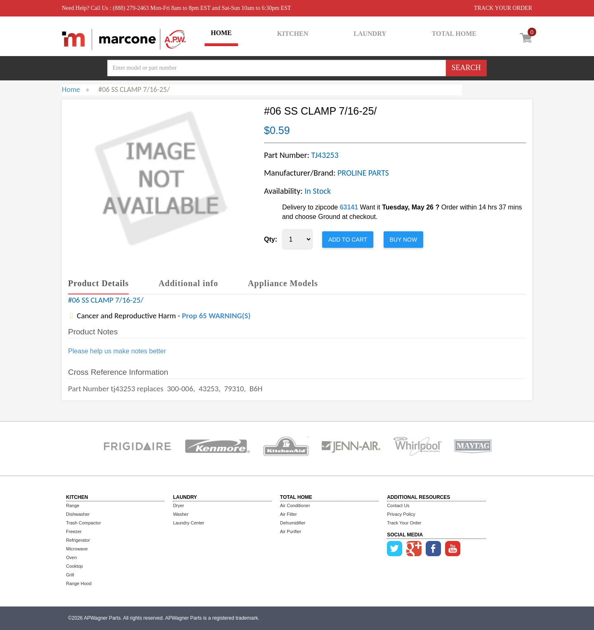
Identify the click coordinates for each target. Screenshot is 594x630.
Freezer (74, 531)
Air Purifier (290, 531)
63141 (349, 207)
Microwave (77, 548)
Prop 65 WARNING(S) (216, 315)
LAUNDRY (370, 33)
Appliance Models (283, 283)
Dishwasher (78, 514)
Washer (181, 514)
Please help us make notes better (117, 351)
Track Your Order (404, 522)
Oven (71, 557)
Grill (70, 574)
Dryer (178, 505)
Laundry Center (188, 522)
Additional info (188, 283)
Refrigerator (78, 540)
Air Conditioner (295, 505)
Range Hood (79, 583)
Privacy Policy (401, 514)
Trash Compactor (83, 522)
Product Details (98, 283)
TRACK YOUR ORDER (503, 8)
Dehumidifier (293, 522)
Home (71, 89)
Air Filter (288, 514)
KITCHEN (293, 33)
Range (72, 505)
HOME (221, 32)
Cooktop (74, 566)
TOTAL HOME (454, 33)
